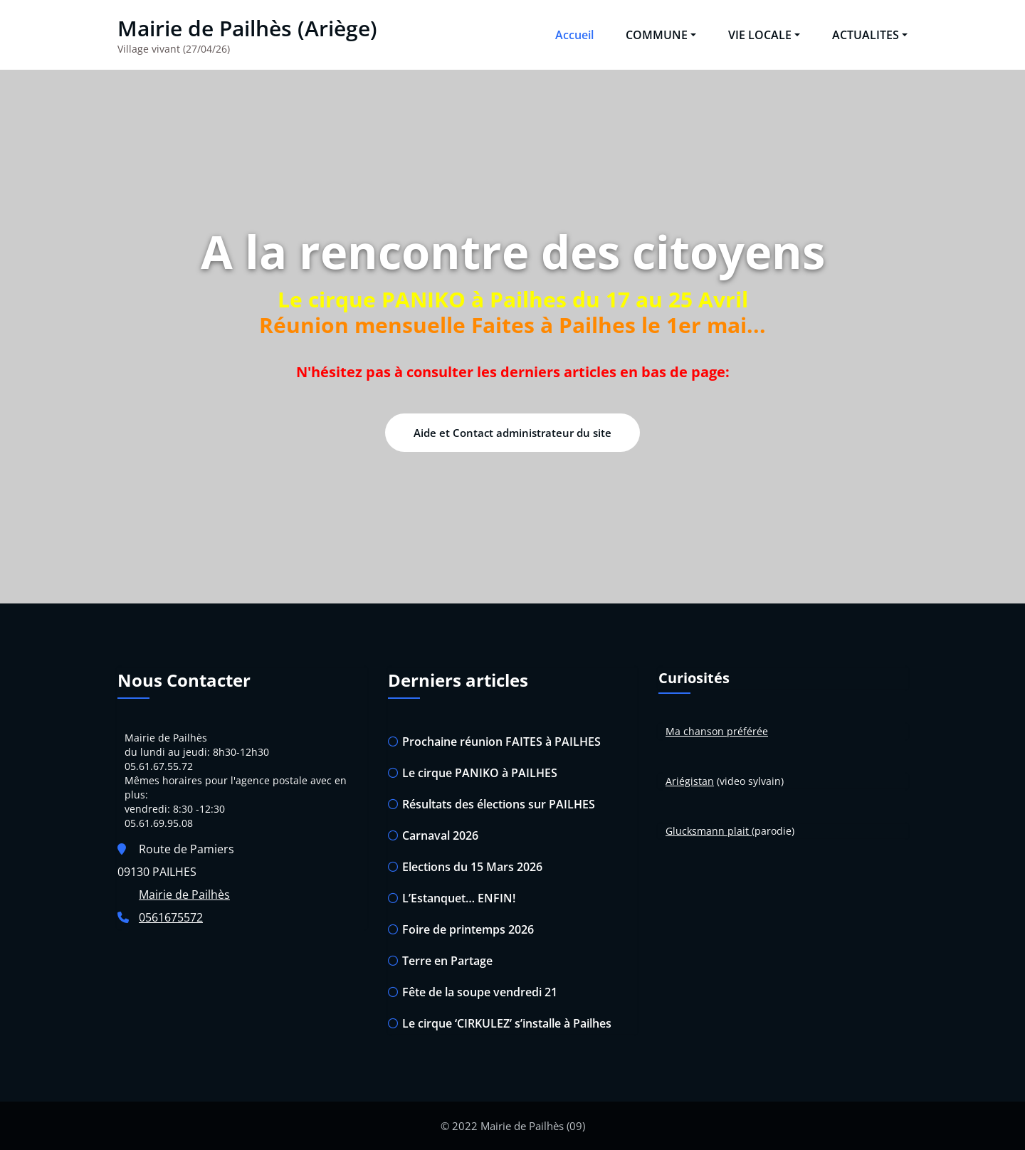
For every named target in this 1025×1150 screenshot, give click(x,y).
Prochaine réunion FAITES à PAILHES (501, 741)
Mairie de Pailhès (184, 894)
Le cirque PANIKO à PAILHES (479, 773)
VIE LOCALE (764, 35)
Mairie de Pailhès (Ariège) (247, 28)
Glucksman (692, 831)
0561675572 (171, 917)
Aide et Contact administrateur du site (512, 433)
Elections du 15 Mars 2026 (472, 867)
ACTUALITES (870, 35)
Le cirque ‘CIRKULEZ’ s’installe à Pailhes (506, 1023)
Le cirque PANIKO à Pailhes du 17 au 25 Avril (513, 299)
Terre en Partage (447, 961)
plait (738, 831)
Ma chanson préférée (717, 731)
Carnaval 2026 (440, 835)
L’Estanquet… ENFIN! (458, 898)
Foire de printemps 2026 (468, 929)
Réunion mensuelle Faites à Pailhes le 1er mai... (512, 324)
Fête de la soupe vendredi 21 (479, 992)
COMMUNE (661, 35)
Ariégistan (690, 781)
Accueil (574, 35)
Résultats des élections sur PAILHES (498, 804)
